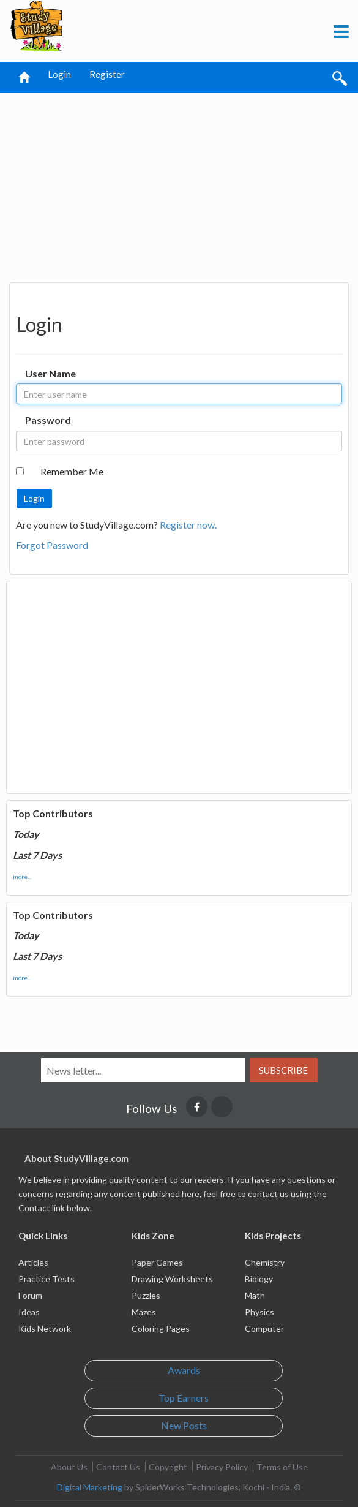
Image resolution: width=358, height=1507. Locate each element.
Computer (264, 1328)
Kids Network (44, 1328)
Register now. (188, 525)
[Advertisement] (179, 184)
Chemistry (265, 1262)
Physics (259, 1312)
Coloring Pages (161, 1328)
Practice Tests (46, 1279)
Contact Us (118, 1467)
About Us (69, 1467)
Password (48, 420)
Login (59, 74)
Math (255, 1295)
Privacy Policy (222, 1467)
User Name (50, 373)
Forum (30, 1295)
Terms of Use (282, 1467)
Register (107, 74)
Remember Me (71, 471)
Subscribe (283, 1070)
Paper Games (157, 1262)
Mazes (144, 1312)
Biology (259, 1279)
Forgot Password (52, 545)
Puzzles (146, 1295)
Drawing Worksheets (172, 1279)
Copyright (168, 1467)
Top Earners (183, 1397)
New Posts (184, 1425)
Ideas (29, 1312)
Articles (33, 1262)
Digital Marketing (89, 1487)
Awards (184, 1370)
